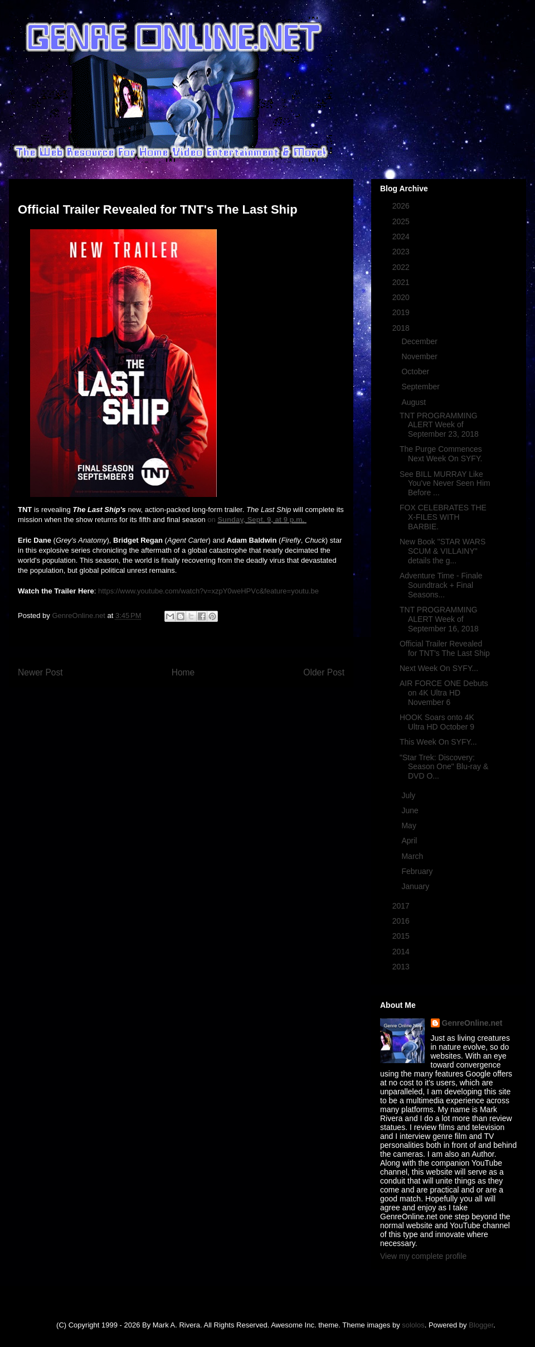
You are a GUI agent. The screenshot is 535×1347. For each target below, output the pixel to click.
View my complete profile (423, 1256)
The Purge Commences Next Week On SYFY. (441, 454)
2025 (402, 221)
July (409, 795)
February (418, 871)
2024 (402, 236)
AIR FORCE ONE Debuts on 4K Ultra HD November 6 (444, 693)
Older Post (323, 672)
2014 (402, 951)
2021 (402, 282)
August (414, 402)
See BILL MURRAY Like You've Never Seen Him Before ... (445, 484)
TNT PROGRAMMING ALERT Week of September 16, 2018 (439, 619)
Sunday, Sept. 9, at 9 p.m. (260, 519)
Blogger (481, 1325)
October (416, 371)
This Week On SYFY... (438, 741)
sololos (413, 1325)
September (421, 386)
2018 (402, 328)
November (420, 356)
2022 (402, 267)
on (212, 519)
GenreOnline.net (472, 1022)
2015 (402, 935)
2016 (402, 920)
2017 (402, 905)
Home (183, 672)
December (420, 341)
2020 (402, 297)
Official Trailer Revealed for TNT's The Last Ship (445, 648)
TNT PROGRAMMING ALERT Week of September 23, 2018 (439, 425)
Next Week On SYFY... (439, 668)
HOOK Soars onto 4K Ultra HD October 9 (437, 722)
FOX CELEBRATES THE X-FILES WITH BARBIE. (443, 517)
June (410, 810)
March (413, 856)
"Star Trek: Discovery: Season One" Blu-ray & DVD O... (444, 767)
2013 (402, 966)
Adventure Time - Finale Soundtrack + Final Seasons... (441, 585)
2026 (402, 205)
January (416, 886)
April (410, 840)
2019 (402, 312)
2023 (402, 251)
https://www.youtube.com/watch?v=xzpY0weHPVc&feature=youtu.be (208, 591)
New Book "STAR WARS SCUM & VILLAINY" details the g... (442, 551)
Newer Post (40, 672)
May (409, 825)
